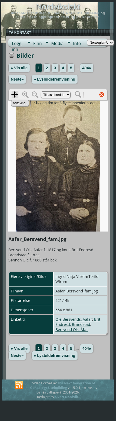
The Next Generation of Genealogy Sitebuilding (62, 385)
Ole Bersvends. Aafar (73, 319)
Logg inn (16, 43)
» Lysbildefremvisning (54, 79)
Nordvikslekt (58, 6)
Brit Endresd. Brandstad (77, 322)
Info (77, 43)
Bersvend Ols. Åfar (71, 329)
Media (57, 43)
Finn (37, 43)
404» (86, 68)
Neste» (17, 79)
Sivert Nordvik (66, 397)
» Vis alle (19, 68)
